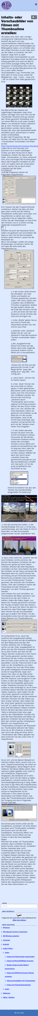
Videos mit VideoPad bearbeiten (18, 985)
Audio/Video (8, 948)
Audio (7, 989)
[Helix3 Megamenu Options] (36, 4)
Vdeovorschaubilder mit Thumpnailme (20, 981)
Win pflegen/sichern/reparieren (15, 932)
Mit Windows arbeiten (11, 936)
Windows (6, 927)
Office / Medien (8, 997)
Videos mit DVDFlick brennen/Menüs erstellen (19, 974)
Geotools (6, 940)
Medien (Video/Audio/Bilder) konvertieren (17, 967)
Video (7, 952)
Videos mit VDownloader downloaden (20, 956)
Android (6, 944)
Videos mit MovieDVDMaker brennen (19, 961)
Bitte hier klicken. (19, 920)
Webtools (6, 993)
